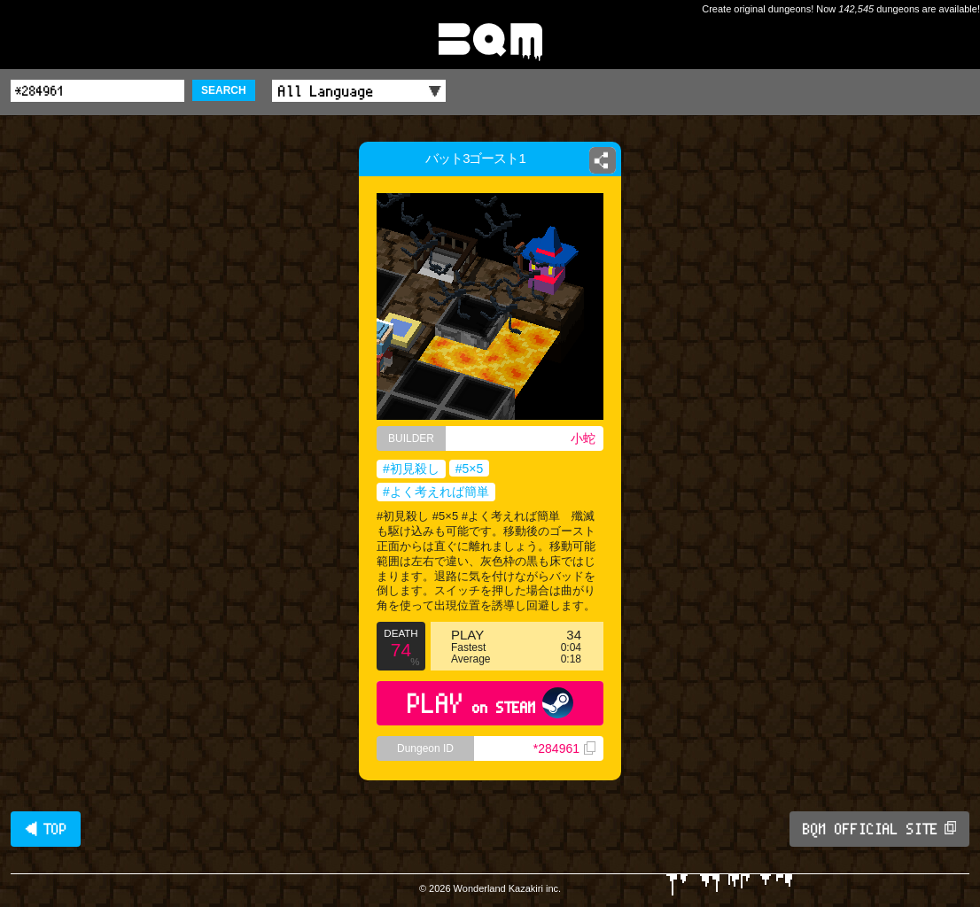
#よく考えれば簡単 (436, 492)
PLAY (490, 702)
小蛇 (583, 438)
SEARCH (223, 90)
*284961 (564, 748)
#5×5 (469, 468)
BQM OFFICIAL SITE (879, 829)
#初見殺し (411, 468)
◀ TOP (45, 829)
